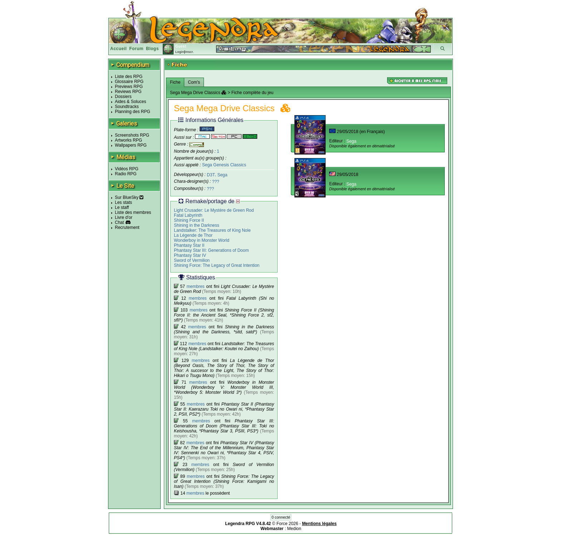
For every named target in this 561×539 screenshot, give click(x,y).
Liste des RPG (128, 76)
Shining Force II (189, 220)
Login (179, 52)
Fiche (175, 82)
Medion (294, 528)
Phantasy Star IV (190, 255)
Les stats (123, 202)
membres (196, 286)
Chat (119, 222)
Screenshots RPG (132, 135)
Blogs (152, 48)
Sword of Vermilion (192, 260)
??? (215, 181)
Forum (136, 48)
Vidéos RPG (126, 168)
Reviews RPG (128, 91)
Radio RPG (126, 173)
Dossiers (123, 96)
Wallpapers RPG (131, 145)
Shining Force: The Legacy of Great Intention (216, 265)
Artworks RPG (128, 140)
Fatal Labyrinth (188, 215)
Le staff (122, 207)
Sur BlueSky (129, 197)
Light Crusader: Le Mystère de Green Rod (214, 210)
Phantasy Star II (189, 245)
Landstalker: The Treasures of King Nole (212, 230)
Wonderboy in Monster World (201, 240)
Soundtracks (127, 106)
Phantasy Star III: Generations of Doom (211, 250)
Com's (194, 82)
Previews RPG (129, 86)
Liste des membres (133, 212)
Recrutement (127, 227)
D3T (211, 174)
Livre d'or (123, 217)
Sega (222, 174)
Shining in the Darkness (196, 225)
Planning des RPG (132, 111)
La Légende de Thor (193, 235)
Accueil (118, 48)
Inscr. (189, 52)
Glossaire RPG (129, 81)
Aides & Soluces (130, 101)
